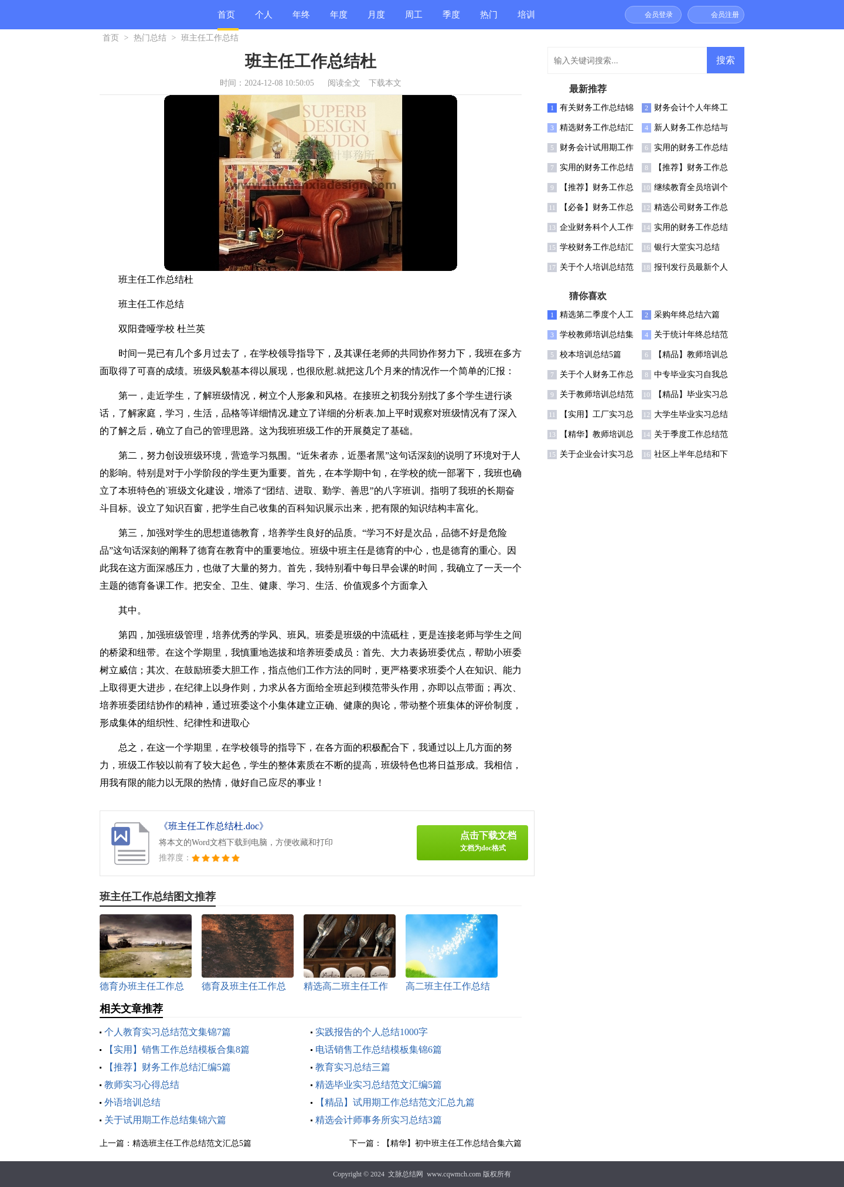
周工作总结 (414, 19)
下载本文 (385, 83)
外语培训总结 (132, 1102)
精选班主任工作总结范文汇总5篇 (191, 1143)
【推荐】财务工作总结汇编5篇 (167, 1067)
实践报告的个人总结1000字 (371, 1032)
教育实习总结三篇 (352, 1067)
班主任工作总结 (210, 37)
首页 (226, 14)
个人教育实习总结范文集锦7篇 (167, 1032)
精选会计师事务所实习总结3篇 (378, 1120)
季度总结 (451, 19)
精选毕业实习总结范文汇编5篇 (378, 1085)
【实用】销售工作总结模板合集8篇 (177, 1049)
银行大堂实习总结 (687, 247)
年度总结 (339, 19)
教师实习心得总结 (141, 1085)
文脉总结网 (405, 1174)
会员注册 (725, 15)
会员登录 (659, 15)
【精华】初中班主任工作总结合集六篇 (452, 1143)
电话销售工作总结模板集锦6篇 (378, 1049)
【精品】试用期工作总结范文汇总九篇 (395, 1102)
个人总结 (264, 19)
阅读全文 (344, 83)
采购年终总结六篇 (687, 314)
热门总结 (489, 19)
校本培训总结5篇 (590, 354)
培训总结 (526, 19)
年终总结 (301, 19)
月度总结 (376, 19)
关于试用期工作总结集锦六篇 (165, 1120)
